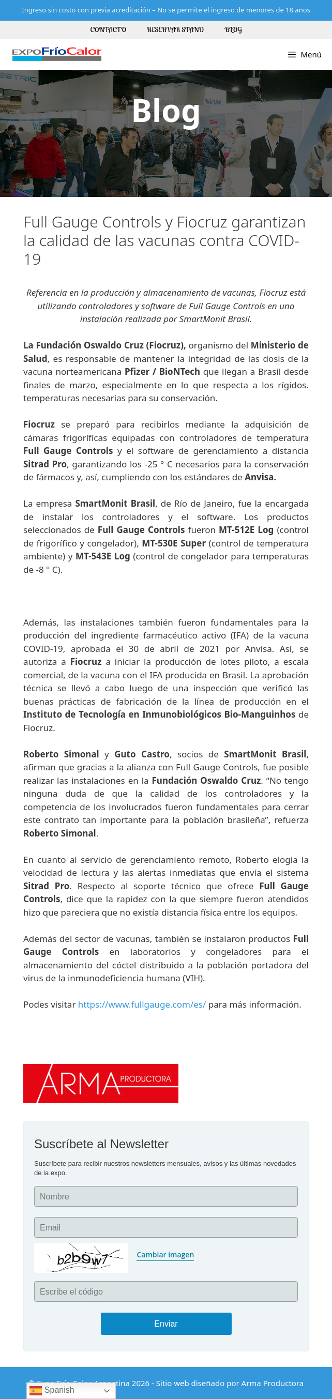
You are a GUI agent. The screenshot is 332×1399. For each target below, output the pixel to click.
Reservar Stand (175, 29)
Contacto (108, 29)
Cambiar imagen (165, 1254)
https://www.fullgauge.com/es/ (142, 1004)
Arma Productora (273, 1383)
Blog (233, 29)
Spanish (51, 1391)
